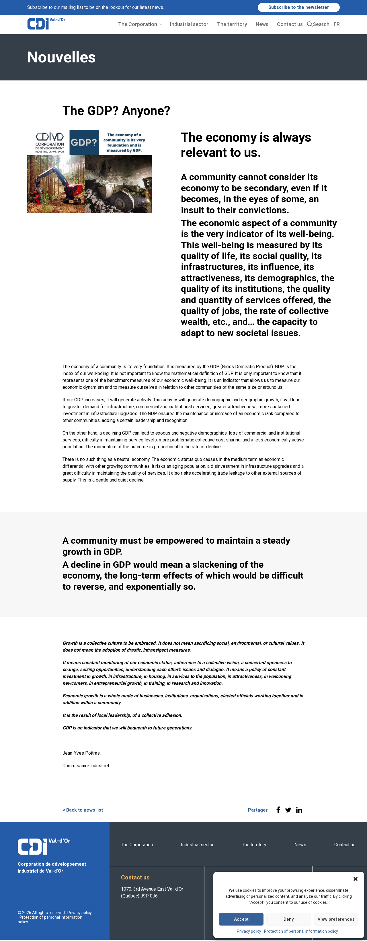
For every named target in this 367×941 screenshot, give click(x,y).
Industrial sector (189, 25)
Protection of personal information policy (301, 931)
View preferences (336, 919)
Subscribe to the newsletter (298, 7)
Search (321, 25)
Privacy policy (249, 931)
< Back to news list (83, 811)
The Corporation (137, 25)
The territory (232, 25)
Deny (289, 919)
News (262, 25)
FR (337, 25)
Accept (241, 919)
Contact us (290, 25)
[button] (355, 879)
